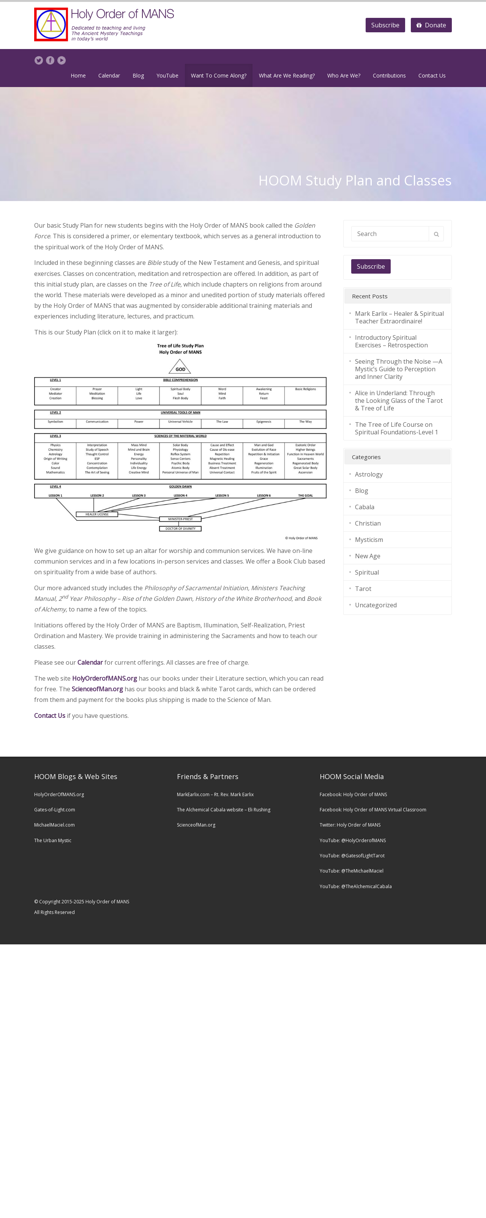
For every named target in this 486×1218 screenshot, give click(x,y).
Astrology (369, 474)
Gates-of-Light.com (54, 809)
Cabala (364, 507)
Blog (138, 75)
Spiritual (367, 572)
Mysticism (369, 539)
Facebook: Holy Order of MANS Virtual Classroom (373, 809)
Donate (431, 25)
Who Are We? (343, 75)
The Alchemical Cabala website (210, 809)
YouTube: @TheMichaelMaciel (351, 871)
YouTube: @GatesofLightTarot (352, 855)
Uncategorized (376, 605)
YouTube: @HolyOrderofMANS (353, 840)
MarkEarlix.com (193, 794)
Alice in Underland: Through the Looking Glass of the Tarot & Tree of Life (399, 400)
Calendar (109, 75)
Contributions (389, 75)
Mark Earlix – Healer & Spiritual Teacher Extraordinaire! (399, 317)
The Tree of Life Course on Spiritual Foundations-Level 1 (396, 428)
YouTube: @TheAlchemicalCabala (356, 886)
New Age (367, 556)
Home (78, 75)
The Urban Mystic (52, 840)
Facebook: (331, 794)
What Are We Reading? (287, 75)
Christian (368, 523)
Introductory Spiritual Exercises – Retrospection (391, 341)
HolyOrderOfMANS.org (59, 794)
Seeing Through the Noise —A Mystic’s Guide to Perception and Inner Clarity (398, 369)
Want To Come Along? (218, 75)
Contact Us (432, 75)
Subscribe (385, 25)
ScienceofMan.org (97, 689)
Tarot (363, 588)
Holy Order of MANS (365, 794)
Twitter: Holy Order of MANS (350, 825)
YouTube (167, 75)
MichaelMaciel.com (54, 825)
